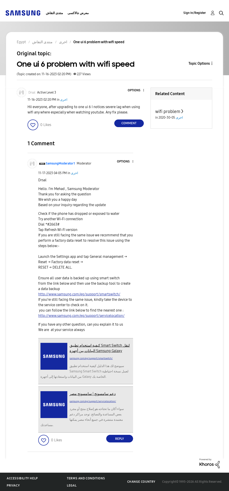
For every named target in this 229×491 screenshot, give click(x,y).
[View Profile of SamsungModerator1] (60, 163)
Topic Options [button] (199, 63)
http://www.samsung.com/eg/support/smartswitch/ (79, 294)
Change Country (141, 482)
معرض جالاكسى (78, 13)
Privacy (13, 485)
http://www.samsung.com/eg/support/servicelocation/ (81, 316)
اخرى (63, 100)
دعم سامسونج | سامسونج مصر (93, 394)
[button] (136, 90)
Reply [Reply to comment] (119, 439)
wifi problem (167, 111)
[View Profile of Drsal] (31, 92)
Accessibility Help (22, 478)
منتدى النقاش (54, 13)
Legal (71, 485)
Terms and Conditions (86, 478)
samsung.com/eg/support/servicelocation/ (93, 401)
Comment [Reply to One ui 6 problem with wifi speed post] (128, 123)
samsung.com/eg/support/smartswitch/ (91, 358)
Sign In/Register (194, 13)
